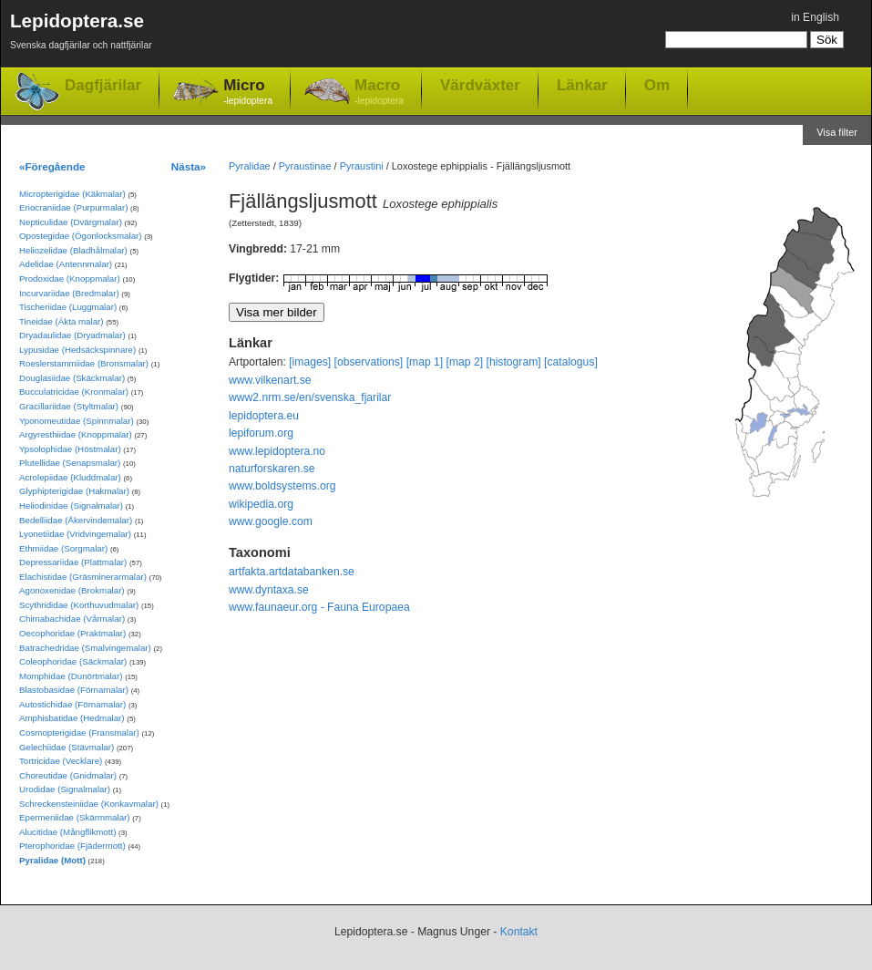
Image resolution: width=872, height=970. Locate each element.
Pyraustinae (305, 165)
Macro (379, 92)
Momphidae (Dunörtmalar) (70, 676)
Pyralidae (250, 165)
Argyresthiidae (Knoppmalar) (75, 434)
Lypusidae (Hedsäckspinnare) (77, 350)
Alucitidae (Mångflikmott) (67, 832)
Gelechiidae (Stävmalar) (66, 747)
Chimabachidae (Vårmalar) (72, 619)
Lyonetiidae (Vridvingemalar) (75, 534)
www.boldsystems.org (282, 486)
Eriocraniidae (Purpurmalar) (73, 207)
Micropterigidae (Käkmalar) (72, 194)
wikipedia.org (261, 504)
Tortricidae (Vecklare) (60, 761)
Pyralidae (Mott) (52, 860)
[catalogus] (571, 362)
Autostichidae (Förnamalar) (72, 704)
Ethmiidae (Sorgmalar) (63, 548)
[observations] (369, 362)
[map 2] (465, 362)
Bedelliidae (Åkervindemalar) (75, 520)
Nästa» (188, 166)
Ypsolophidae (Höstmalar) (70, 449)
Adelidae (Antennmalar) (65, 264)
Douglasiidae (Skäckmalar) (72, 378)
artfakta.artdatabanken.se (291, 571)
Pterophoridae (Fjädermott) (72, 846)
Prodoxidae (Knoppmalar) (69, 278)
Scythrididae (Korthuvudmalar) (78, 605)
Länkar (582, 85)
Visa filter (836, 132)
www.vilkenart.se (270, 380)
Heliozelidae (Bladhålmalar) (73, 250)
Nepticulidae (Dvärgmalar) (70, 222)
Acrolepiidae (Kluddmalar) (70, 477)
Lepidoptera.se (81, 34)
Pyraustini (362, 165)
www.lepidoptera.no (277, 451)
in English (815, 17)
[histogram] (514, 362)
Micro (247, 92)
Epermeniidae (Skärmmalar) (74, 817)
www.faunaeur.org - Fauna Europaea (319, 607)
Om (657, 85)
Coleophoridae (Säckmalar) (73, 661)
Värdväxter (480, 85)
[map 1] (425, 362)
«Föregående (52, 166)
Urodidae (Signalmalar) (64, 789)
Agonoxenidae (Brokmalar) (72, 590)
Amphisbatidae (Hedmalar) (72, 718)
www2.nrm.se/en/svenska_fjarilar (310, 397)
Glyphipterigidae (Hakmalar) (74, 491)
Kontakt (519, 931)
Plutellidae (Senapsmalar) (69, 463)
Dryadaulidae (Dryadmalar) (72, 335)
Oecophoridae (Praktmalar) (72, 633)
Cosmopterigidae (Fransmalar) (79, 733)
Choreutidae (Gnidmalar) (68, 775)
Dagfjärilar (103, 85)
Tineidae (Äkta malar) (61, 321)
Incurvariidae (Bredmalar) (69, 293)
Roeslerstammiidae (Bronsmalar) (84, 363)
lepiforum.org (261, 433)
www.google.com (271, 521)
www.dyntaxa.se (269, 589)
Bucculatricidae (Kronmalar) (73, 392)
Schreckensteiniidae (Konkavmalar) (89, 804)
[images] (310, 362)
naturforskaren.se (272, 468)
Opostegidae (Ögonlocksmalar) (80, 236)
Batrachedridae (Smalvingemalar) (85, 648)
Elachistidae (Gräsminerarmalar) (83, 577)
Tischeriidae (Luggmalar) (68, 307)
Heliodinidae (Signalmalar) (71, 505)
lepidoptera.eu (264, 415)
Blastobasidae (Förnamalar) (73, 690)
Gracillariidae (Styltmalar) (68, 406)
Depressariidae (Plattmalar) (73, 562)
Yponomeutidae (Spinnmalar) (76, 421)
